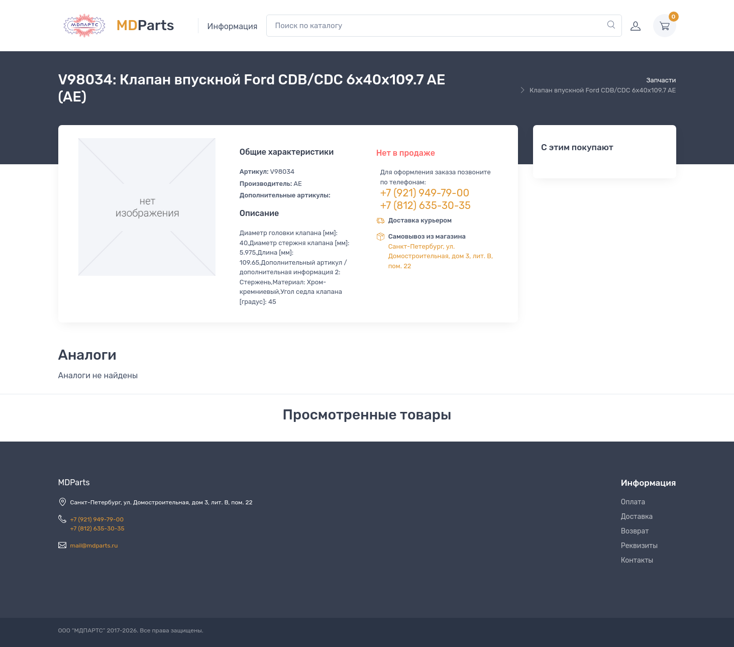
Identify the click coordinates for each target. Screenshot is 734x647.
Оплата (633, 502)
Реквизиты (639, 546)
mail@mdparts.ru (94, 545)
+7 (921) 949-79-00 (425, 193)
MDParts (74, 482)
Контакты (637, 560)
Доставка (637, 516)
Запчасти (661, 80)
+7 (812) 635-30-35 (425, 205)
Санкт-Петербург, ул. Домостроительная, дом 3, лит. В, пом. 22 (440, 256)
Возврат (635, 531)
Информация (232, 26)
